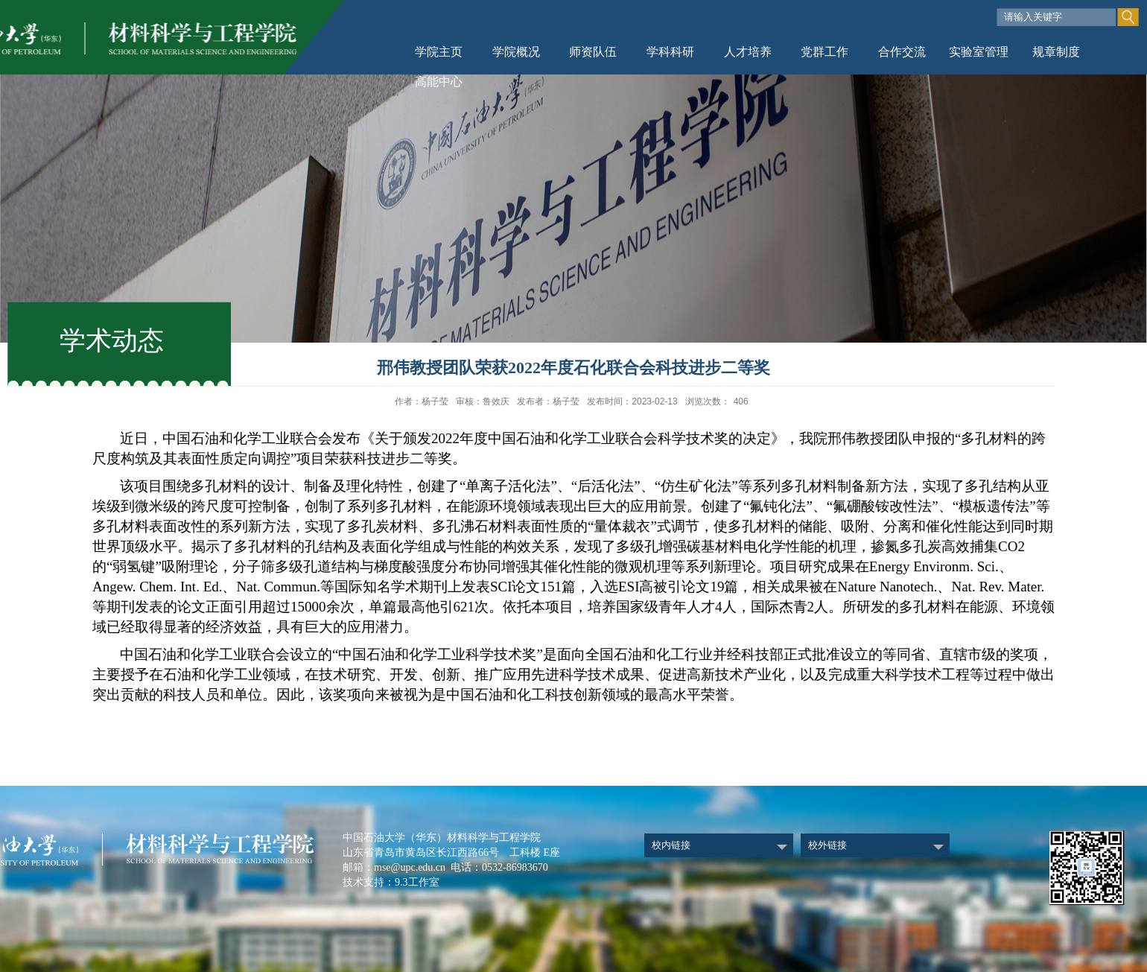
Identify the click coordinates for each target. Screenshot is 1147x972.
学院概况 (516, 51)
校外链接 (827, 845)
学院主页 (439, 51)
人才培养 (748, 51)
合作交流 (902, 51)
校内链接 (671, 845)
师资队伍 (593, 51)
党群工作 (824, 51)
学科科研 (670, 51)
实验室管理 (978, 51)
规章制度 (1056, 51)
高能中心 (439, 81)
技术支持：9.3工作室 (391, 882)
